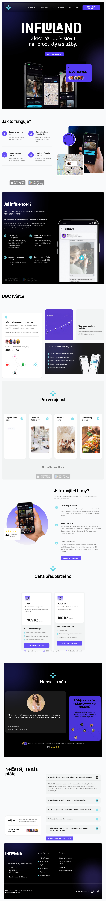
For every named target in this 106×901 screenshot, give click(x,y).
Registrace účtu (45, 875)
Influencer (44, 8)
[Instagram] (92, 891)
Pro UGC (42, 865)
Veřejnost (61, 8)
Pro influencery (44, 861)
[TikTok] (98, 891)
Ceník (77, 8)
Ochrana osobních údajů (65, 863)
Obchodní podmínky (65, 858)
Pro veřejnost (44, 868)
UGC (52, 8)
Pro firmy (42, 872)
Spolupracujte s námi (65, 870)
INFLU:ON (16, 892)
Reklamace (62, 867)
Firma (69, 8)
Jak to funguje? (32, 8)
